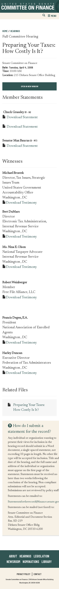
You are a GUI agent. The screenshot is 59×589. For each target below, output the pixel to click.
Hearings (15, 31)
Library (47, 561)
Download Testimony (21, 203)
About (13, 556)
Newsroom (13, 561)
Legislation (41, 556)
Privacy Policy (23, 574)
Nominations (31, 561)
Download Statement (22, 117)
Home (5, 31)
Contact (38, 574)
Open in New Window (29, 86)
